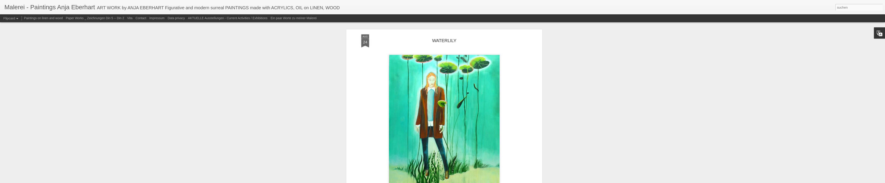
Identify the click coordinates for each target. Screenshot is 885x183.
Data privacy (176, 18)
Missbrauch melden (489, 180)
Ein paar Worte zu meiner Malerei (294, 18)
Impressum (157, 18)
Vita (130, 18)
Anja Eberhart (469, 112)
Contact (141, 18)
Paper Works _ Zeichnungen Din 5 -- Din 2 (95, 18)
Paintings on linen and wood (43, 18)
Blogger (474, 180)
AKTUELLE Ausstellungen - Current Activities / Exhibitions (228, 18)
